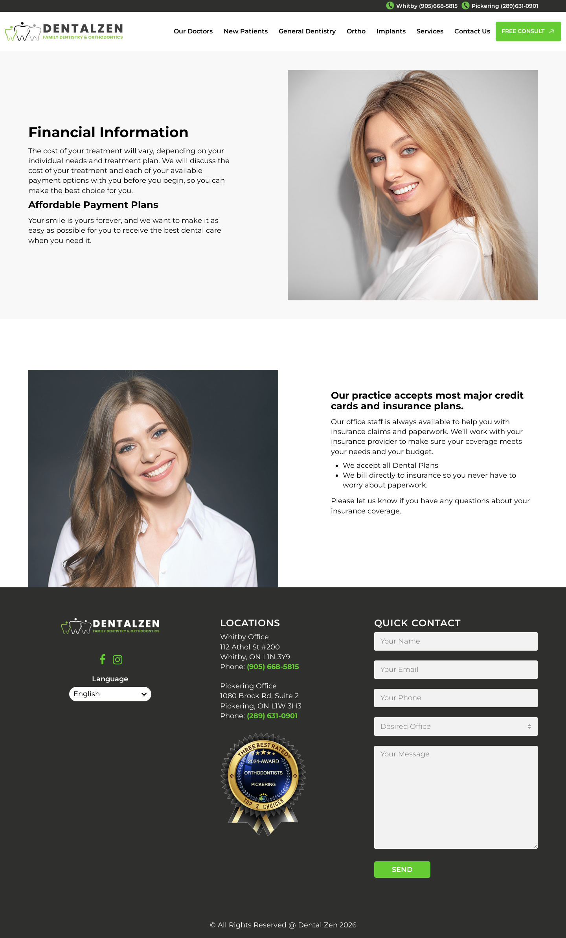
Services (430, 31)
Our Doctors (193, 31)
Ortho (356, 31)
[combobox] (456, 726)
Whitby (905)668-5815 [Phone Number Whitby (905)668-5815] (427, 5)
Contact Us (472, 31)
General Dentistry (307, 31)
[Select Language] (110, 694)
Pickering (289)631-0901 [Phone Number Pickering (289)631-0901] (505, 5)
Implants (391, 31)
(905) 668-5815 (273, 666)
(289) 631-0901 (272, 716)
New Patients (246, 31)
